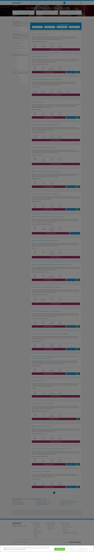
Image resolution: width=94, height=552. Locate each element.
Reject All (71, 549)
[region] (47, 548)
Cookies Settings (82, 549)
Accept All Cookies (60, 549)
